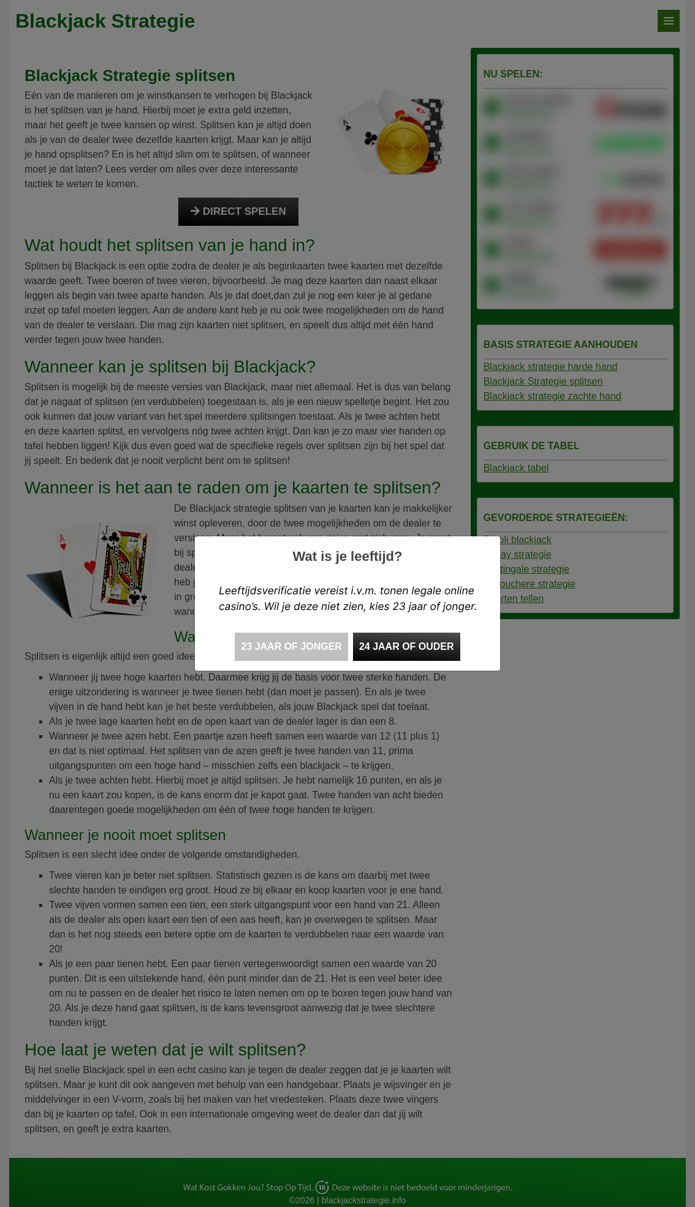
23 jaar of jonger (291, 646)
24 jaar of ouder (406, 646)
